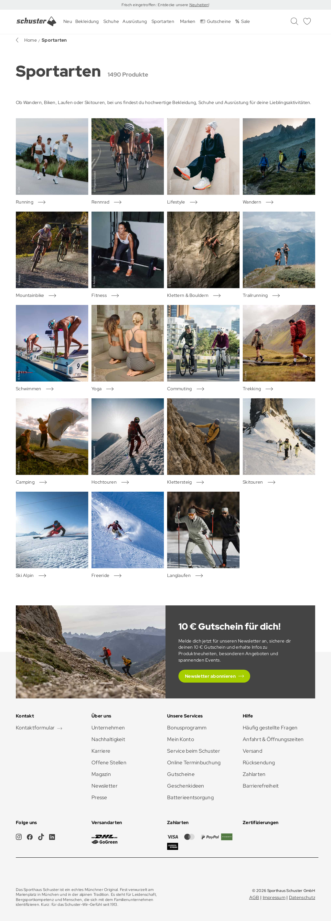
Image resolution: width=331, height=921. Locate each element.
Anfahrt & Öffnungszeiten (273, 739)
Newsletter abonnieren (210, 676)
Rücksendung (259, 762)
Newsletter (104, 785)
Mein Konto (180, 739)
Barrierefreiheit (261, 785)
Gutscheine (181, 774)
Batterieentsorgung (190, 797)
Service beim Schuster (193, 751)
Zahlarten (254, 774)
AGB (254, 897)
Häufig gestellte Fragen (270, 727)
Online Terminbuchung (194, 762)
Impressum (274, 897)
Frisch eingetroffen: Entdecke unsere (155, 4)
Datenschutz (302, 897)
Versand (252, 751)
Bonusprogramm (187, 727)
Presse (99, 797)
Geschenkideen (185, 785)
